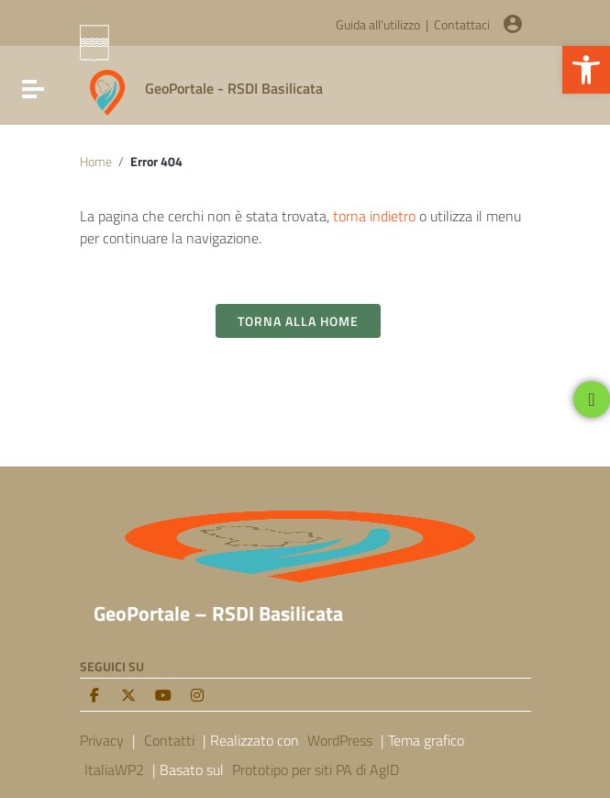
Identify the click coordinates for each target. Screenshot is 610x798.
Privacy (102, 740)
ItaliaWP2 (114, 770)
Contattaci (462, 24)
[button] (586, 70)
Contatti (169, 740)
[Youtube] (163, 695)
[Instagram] (197, 695)
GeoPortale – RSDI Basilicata (218, 613)
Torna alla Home (298, 321)
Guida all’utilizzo (378, 24)
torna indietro (374, 216)
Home (96, 162)
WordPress (339, 740)
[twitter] (128, 695)
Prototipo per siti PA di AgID (315, 770)
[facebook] (94, 695)
